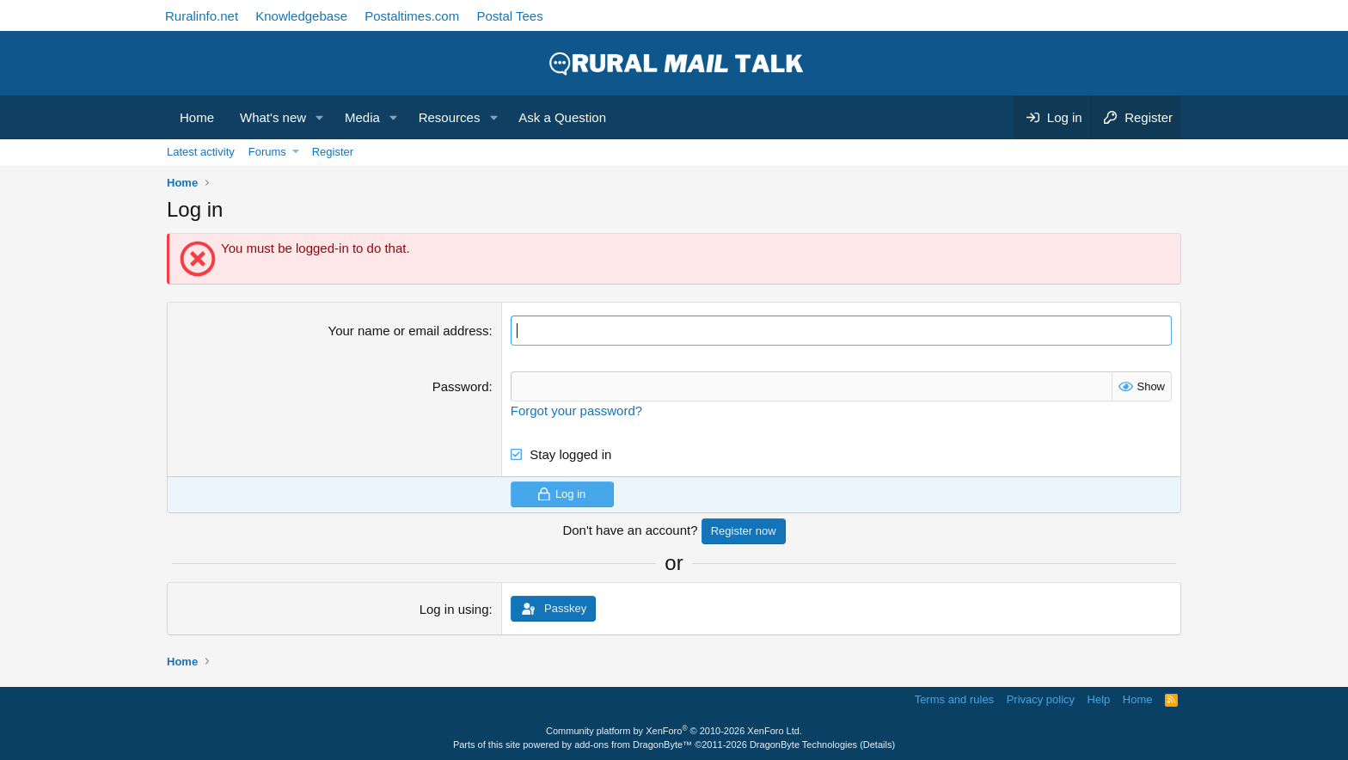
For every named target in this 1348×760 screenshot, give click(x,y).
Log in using (454, 609)
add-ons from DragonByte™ (633, 744)
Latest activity (201, 151)
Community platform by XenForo (674, 731)
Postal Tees (509, 16)
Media (362, 117)
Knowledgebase (301, 16)
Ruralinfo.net (201, 16)
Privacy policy (1041, 699)
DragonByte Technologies (803, 744)
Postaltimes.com (412, 16)
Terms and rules (954, 699)
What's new (273, 117)
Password (460, 386)
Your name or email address (408, 330)
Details (877, 744)
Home (197, 117)
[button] (320, 117)
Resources (450, 117)
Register (332, 151)
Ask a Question (562, 117)
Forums (267, 151)
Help (1099, 699)
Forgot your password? (576, 410)
